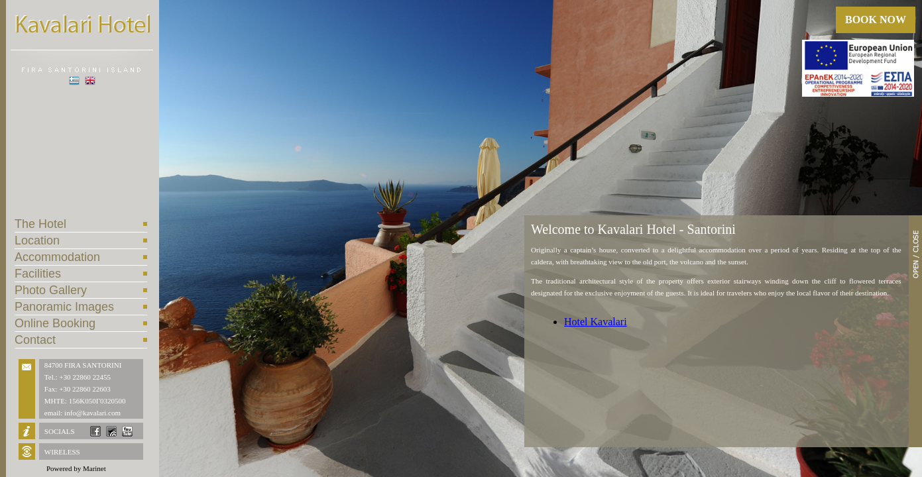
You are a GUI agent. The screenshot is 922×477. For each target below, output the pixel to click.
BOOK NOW (875, 19)
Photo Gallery (51, 290)
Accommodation (57, 257)
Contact (35, 339)
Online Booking (55, 323)
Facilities (38, 273)
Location (37, 240)
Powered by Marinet (76, 468)
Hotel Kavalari (595, 321)
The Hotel (40, 224)
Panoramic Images (64, 306)
